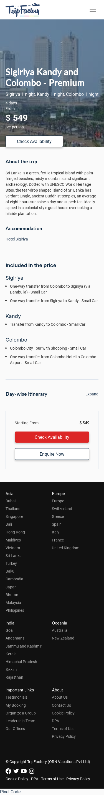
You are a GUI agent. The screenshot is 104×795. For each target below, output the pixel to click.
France (58, 540)
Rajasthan (14, 677)
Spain (57, 524)
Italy (55, 532)
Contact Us (61, 705)
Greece (58, 516)
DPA (55, 720)
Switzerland (62, 508)
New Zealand (63, 638)
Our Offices (15, 728)
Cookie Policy (63, 713)
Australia (59, 630)
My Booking (16, 705)
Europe (58, 500)
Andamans (15, 638)
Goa (9, 630)
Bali (9, 524)
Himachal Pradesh (21, 661)
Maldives (13, 540)
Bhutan (12, 594)
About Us (60, 697)
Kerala (11, 653)
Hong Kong (15, 532)
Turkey (11, 563)
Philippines (15, 610)
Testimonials (16, 697)
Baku (10, 571)
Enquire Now (52, 454)
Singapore (14, 516)
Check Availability (34, 141)
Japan (11, 587)
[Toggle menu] (92, 9)
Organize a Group (21, 713)
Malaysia (13, 602)
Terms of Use (63, 728)
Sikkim (11, 669)
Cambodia (14, 578)
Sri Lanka (14, 555)
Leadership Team (20, 720)
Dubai (11, 500)
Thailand (13, 508)
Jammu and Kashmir (24, 646)
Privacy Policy (64, 736)
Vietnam (13, 547)
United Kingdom (65, 547)
